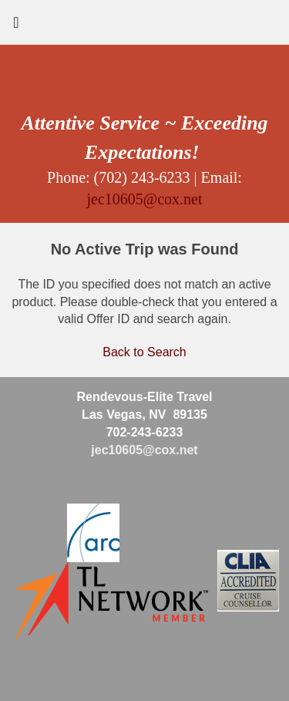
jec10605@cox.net (144, 198)
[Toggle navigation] (16, 26)
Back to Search (144, 352)
